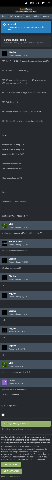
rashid (12, 380)
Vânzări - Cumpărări (35, 43)
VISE (11, 224)
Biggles (9, 43)
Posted (18, 55)
